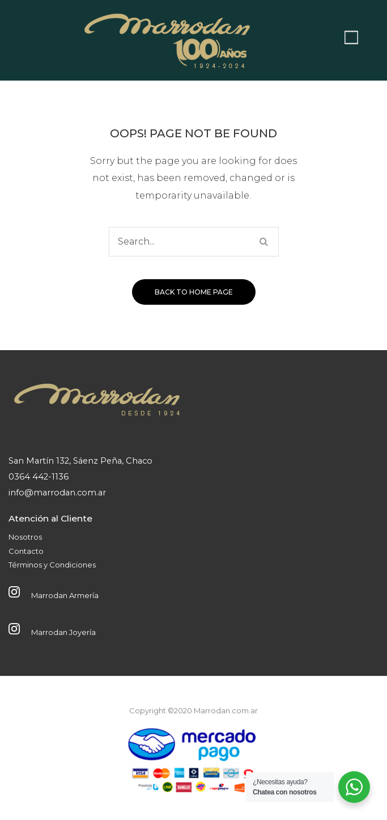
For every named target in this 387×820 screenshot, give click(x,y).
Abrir (351, 37)
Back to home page (194, 292)
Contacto (26, 551)
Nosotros (25, 536)
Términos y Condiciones (52, 564)
